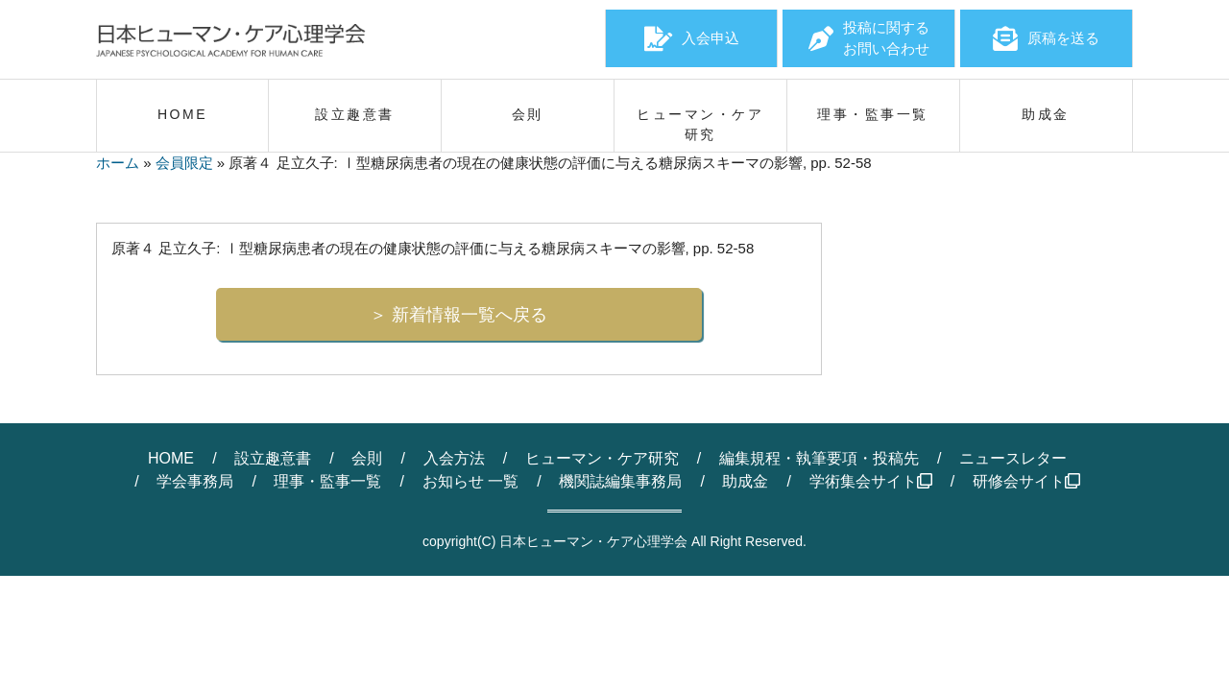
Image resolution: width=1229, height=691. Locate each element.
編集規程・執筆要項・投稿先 (819, 458)
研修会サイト (1026, 481)
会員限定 (184, 163)
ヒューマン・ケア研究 (602, 458)
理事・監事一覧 (327, 481)
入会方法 (454, 458)
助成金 (745, 481)
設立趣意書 (272, 458)
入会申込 (691, 38)
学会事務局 (195, 481)
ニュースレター (1013, 458)
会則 (366, 458)
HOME (171, 458)
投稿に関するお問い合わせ (868, 38)
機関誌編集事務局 (620, 481)
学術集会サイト (870, 481)
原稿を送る (1046, 38)
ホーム (117, 163)
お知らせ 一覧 (470, 481)
